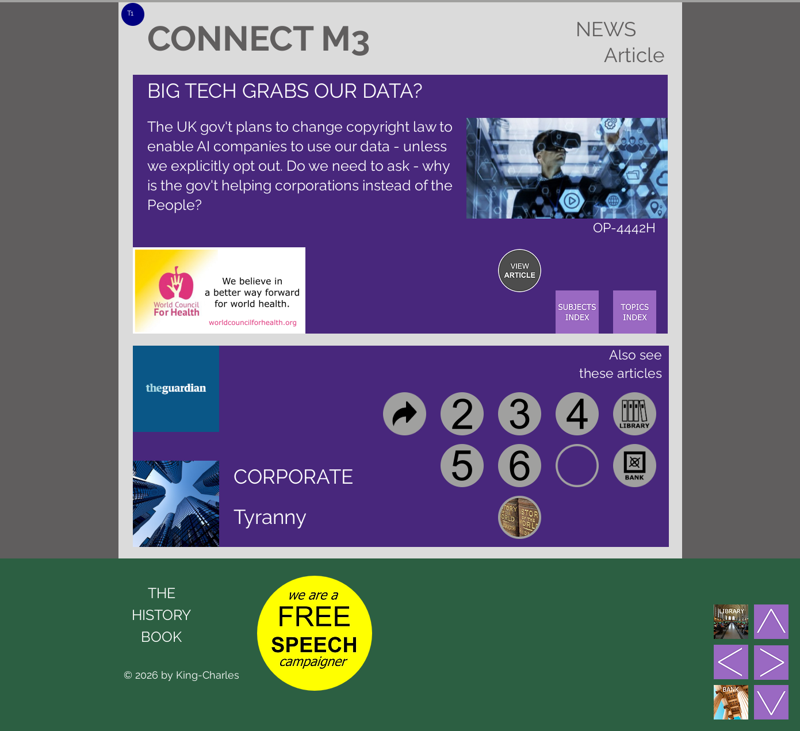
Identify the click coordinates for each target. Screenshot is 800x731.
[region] (519, 270)
